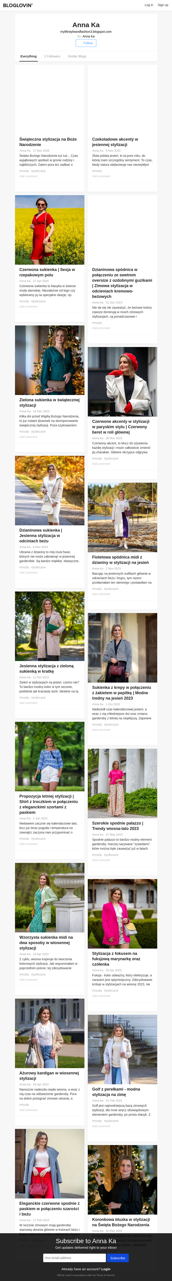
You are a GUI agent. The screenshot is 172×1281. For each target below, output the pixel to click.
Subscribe (117, 1258)
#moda (24, 171)
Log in (149, 5)
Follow (85, 43)
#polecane (38, 171)
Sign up (163, 5)
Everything (29, 56)
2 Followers (52, 56)
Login (105, 1269)
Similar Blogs (77, 56)
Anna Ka (89, 36)
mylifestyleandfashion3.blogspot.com (86, 31)
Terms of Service (106, 1275)
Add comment (28, 176)
